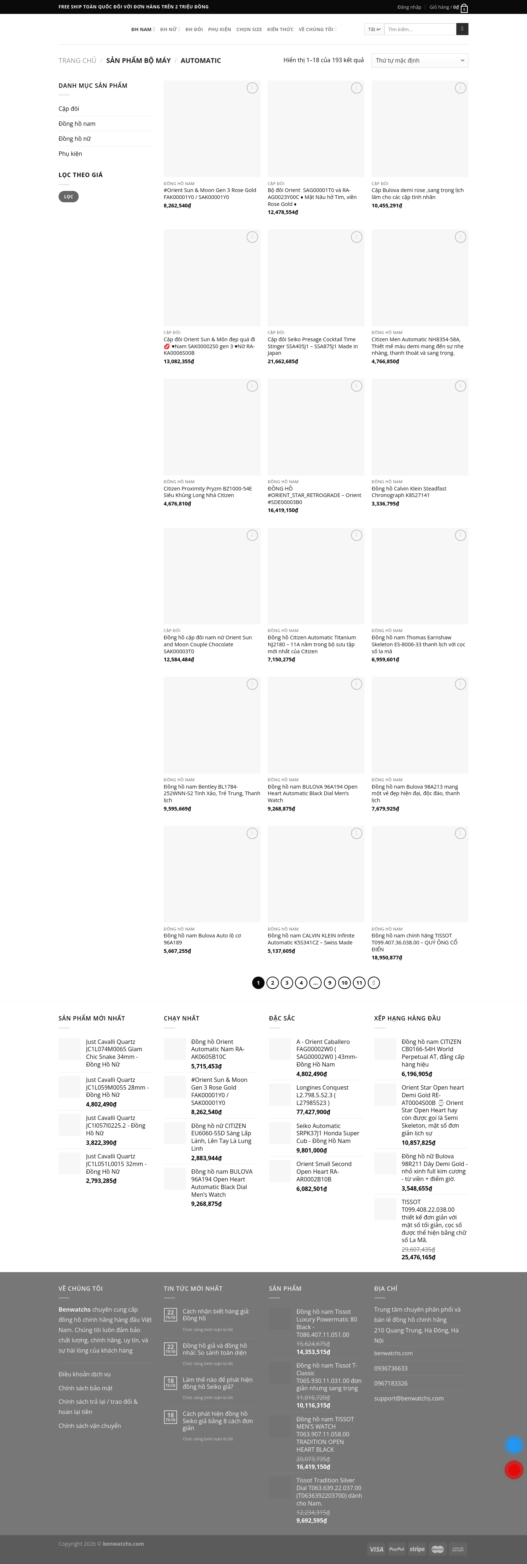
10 (344, 982)
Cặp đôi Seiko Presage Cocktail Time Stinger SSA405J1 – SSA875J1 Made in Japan (313, 346)
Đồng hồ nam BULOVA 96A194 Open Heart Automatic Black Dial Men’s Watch (312, 793)
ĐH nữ (170, 29)
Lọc (68, 196)
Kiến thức (280, 29)
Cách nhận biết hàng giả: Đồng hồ (216, 1315)
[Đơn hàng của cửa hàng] (419, 60)
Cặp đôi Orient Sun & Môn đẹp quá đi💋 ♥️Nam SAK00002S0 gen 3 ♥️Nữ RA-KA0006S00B (209, 346)
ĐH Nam (143, 29)
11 (359, 982)
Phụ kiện (219, 29)
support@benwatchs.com (409, 1398)
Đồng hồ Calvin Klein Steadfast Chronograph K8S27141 (409, 492)
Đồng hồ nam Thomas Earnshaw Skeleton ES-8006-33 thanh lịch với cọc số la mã (419, 644)
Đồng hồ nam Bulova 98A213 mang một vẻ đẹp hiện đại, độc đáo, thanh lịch (416, 793)
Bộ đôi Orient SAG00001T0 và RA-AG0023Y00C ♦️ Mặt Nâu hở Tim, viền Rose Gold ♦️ (312, 197)
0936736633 (391, 1368)
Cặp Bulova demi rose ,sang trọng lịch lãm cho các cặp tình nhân (418, 193)
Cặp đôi (69, 109)
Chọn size (249, 29)
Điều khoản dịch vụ (85, 1374)
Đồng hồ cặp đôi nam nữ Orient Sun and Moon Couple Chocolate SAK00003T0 (208, 644)
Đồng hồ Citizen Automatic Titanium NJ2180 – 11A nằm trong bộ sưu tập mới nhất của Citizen (312, 644)
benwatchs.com (393, 1353)
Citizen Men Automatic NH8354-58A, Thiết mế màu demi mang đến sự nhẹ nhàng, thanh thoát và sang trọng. (418, 346)
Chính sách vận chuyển (90, 1426)
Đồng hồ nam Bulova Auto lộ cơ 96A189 (202, 939)
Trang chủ (78, 60)
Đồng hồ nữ (75, 139)
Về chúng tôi (318, 29)
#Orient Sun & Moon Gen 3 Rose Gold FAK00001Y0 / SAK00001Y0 (210, 193)
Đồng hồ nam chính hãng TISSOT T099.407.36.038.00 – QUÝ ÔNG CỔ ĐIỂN (415, 942)
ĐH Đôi (194, 29)
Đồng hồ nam (77, 124)
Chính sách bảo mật (86, 1388)
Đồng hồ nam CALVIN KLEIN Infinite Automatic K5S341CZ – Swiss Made (311, 939)
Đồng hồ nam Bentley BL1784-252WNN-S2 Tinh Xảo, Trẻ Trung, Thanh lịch (212, 793)
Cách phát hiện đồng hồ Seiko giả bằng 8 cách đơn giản (218, 1421)
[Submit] (462, 29)
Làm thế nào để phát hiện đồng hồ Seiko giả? (218, 1383)
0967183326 (391, 1383)
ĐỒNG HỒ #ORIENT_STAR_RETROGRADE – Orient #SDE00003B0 (314, 495)
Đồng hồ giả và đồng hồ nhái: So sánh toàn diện (215, 1349)
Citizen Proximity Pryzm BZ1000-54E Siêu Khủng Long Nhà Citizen (208, 492)
